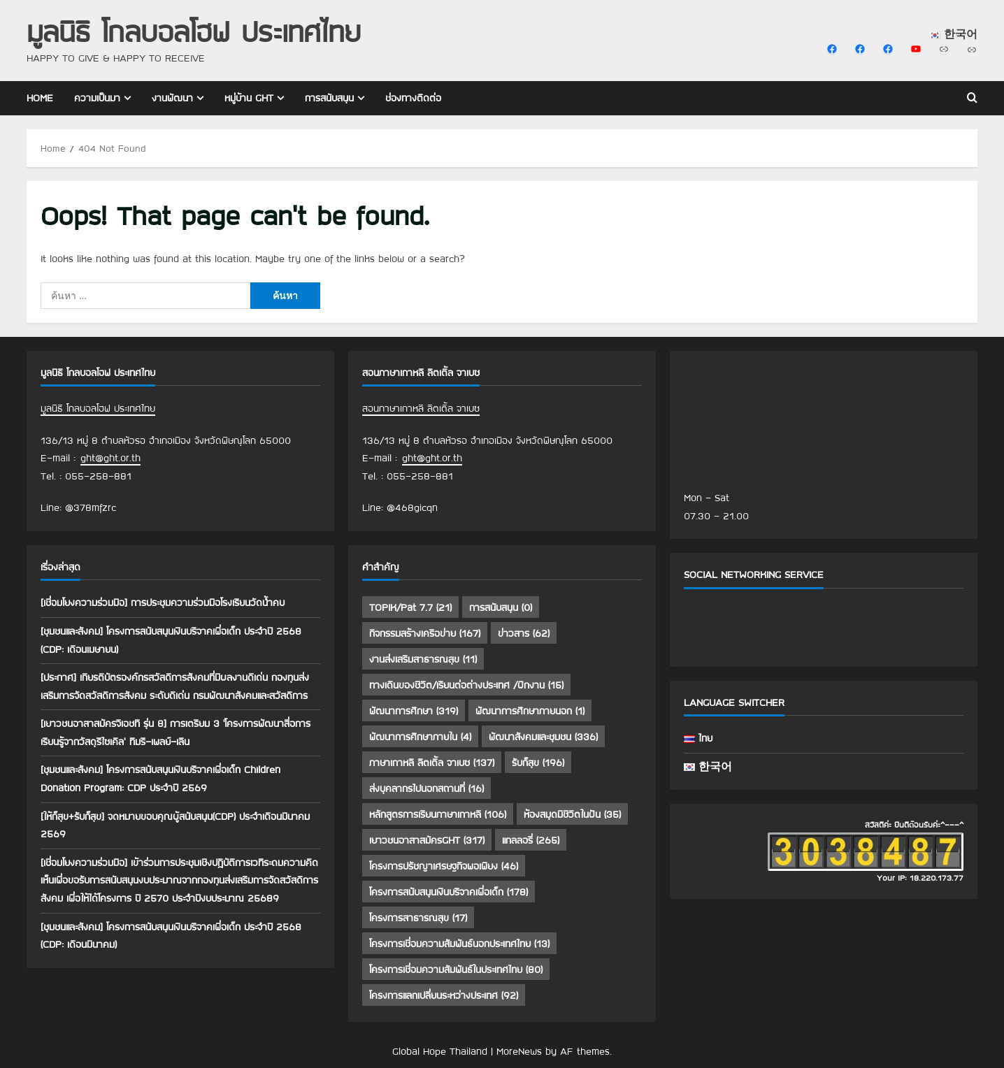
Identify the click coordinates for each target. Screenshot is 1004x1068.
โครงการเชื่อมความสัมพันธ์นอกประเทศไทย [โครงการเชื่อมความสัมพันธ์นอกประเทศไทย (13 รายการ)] (459, 943)
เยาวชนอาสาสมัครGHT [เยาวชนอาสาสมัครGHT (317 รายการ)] (427, 840)
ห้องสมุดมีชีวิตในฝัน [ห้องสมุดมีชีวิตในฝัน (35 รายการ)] (572, 814)
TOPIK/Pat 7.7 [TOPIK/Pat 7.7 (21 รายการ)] (410, 607)
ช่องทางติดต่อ (413, 98)
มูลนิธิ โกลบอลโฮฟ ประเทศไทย (194, 31)
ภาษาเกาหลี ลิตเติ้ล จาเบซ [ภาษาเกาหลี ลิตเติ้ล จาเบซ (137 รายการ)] (431, 762)
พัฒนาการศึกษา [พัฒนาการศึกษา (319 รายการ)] (413, 711)
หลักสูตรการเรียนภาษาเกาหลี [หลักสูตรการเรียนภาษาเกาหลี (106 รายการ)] (437, 814)
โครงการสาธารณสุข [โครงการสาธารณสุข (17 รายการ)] (418, 917)
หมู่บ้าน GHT (248, 98)
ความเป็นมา (97, 98)
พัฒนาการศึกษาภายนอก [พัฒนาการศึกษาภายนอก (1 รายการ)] (530, 711)
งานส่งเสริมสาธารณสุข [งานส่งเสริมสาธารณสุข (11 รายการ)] (423, 659)
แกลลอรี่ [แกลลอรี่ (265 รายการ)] (530, 840)
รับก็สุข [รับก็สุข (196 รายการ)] (538, 762)
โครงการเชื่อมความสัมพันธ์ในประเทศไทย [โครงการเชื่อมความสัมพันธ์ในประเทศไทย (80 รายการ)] (456, 969)
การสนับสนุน (329, 98)
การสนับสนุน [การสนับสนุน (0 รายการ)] (500, 607)
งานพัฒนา (172, 98)
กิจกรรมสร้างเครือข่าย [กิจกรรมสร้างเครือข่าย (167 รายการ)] (424, 633)
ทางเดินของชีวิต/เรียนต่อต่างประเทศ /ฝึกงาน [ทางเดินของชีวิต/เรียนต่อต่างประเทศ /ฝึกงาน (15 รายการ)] (466, 685)
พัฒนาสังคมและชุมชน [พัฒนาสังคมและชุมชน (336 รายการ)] (543, 736)
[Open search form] (972, 98)
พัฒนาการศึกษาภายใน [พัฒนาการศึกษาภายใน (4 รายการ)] (420, 736)
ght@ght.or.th (110, 458)
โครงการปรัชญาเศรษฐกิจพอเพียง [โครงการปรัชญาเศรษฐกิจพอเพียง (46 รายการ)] (443, 866)
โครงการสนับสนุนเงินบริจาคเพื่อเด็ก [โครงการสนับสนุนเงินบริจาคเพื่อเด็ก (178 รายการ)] (448, 892)
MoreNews (519, 1051)
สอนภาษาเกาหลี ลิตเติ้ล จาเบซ (421, 408)
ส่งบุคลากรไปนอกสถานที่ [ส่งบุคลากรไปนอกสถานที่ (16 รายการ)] (426, 788)
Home (40, 98)
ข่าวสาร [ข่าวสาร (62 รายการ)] (524, 633)
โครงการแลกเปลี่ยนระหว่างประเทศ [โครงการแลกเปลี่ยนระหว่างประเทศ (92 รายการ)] (443, 995)
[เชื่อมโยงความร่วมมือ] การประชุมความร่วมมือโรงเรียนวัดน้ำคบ (163, 602)
